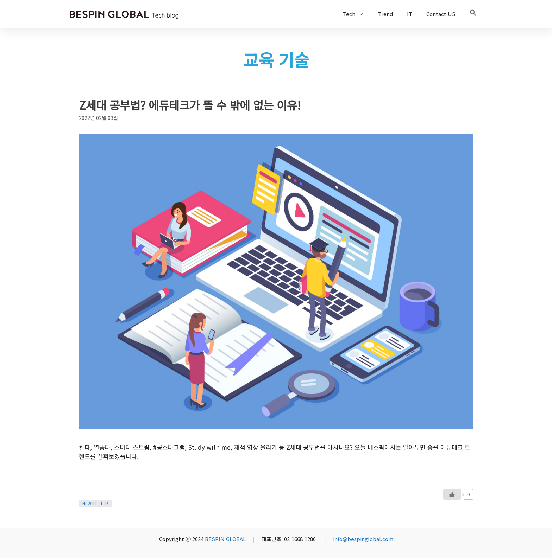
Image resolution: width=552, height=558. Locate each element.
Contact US (441, 14)
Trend (385, 14)
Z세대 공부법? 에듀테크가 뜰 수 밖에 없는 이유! (190, 105)
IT (409, 14)
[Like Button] (452, 494)
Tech (357, 14)
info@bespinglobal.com (363, 539)
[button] (473, 14)
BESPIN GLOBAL (225, 539)
